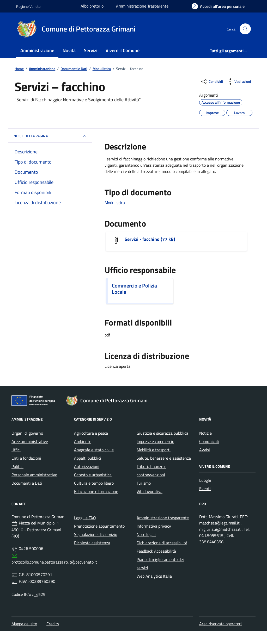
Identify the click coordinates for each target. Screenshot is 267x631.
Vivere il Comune (122, 50)
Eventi (205, 488)
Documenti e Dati (26, 483)
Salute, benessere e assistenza (164, 458)
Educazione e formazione (96, 491)
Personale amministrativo (34, 475)
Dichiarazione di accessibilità (162, 543)
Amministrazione (37, 50)
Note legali (146, 534)
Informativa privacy (154, 526)
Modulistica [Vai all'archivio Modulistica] (115, 202)
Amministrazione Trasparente (142, 6)
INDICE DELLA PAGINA (50, 136)
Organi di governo (27, 433)
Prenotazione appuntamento (99, 526)
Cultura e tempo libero (94, 483)
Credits (52, 624)
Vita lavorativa (149, 491)
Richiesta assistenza (92, 543)
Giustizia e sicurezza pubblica (162, 433)
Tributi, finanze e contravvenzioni (151, 470)
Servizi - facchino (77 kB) (150, 239)
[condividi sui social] (211, 81)
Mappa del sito (24, 624)
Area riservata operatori (220, 624)
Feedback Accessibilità (156, 551)
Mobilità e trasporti (154, 450)
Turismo (144, 483)
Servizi (90, 50)
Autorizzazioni (86, 466)
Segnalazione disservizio (95, 534)
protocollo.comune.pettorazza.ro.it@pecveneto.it (54, 562)
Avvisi (204, 450)
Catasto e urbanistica (93, 475)
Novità (69, 50)
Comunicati (209, 441)
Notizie (205, 433)
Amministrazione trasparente (163, 518)
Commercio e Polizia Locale (134, 289)
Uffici (16, 450)
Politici (17, 466)
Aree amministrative (29, 441)
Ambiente (82, 441)
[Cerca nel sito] (245, 29)
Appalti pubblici (87, 458)
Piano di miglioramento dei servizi (160, 563)
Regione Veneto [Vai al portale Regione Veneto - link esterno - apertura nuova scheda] (28, 6)
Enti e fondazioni (26, 458)
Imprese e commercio (155, 441)
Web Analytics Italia (154, 576)
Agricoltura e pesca (91, 433)
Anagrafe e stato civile (94, 450)
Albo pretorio (92, 6)
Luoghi (205, 480)
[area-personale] (218, 6)
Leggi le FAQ (85, 518)
